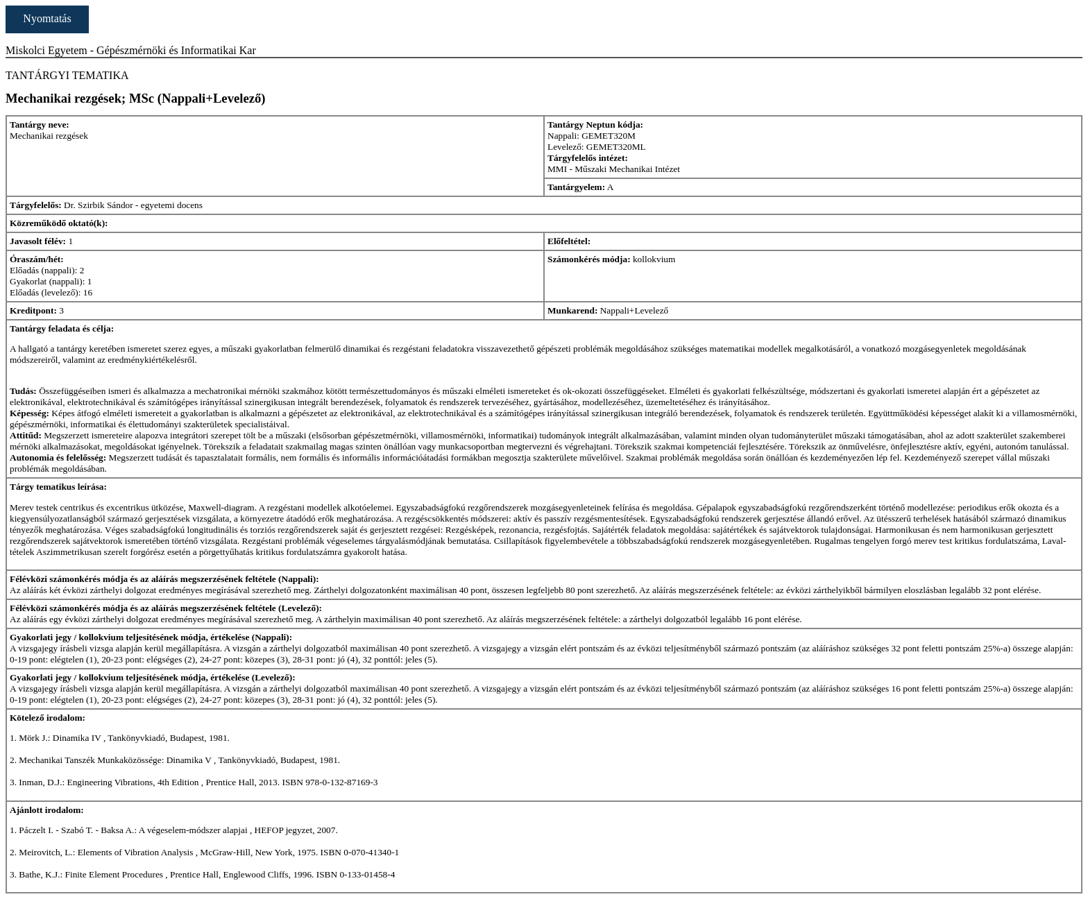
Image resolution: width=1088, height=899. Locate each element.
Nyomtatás (47, 18)
